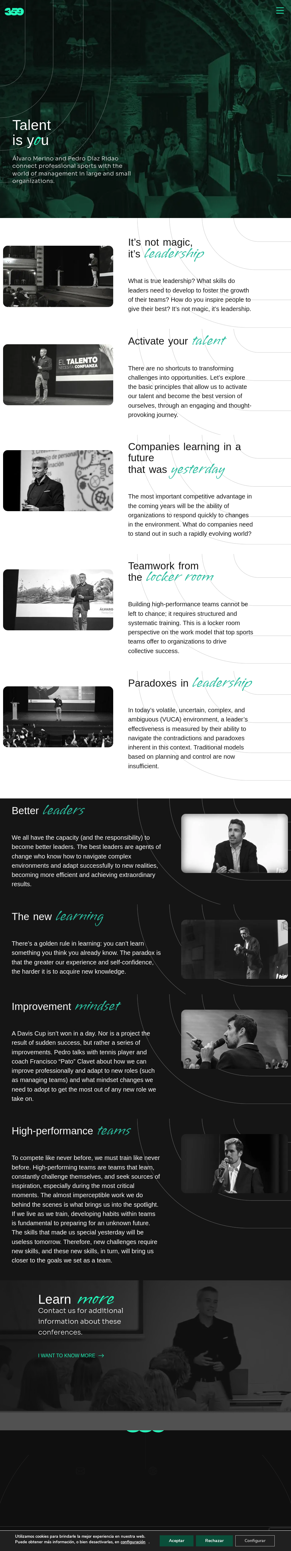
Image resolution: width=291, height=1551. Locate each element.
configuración (25, 1542)
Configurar (257, 1538)
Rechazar (215, 1538)
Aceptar (177, 1538)
